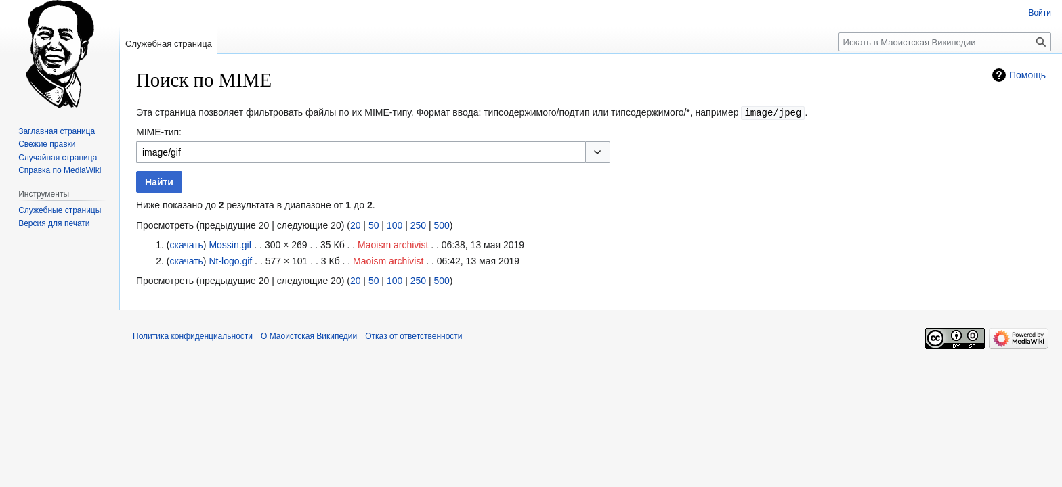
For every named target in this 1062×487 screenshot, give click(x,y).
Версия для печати (53, 223)
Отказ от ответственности (413, 335)
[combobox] (360, 151)
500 (441, 224)
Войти (1039, 13)
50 (373, 224)
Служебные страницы (59, 210)
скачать (186, 244)
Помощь (1027, 75)
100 (394, 224)
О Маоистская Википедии (309, 335)
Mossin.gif (230, 244)
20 (355, 224)
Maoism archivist (393, 244)
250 (418, 224)
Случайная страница (57, 157)
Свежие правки (46, 144)
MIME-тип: (159, 131)
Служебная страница (168, 44)
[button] (597, 151)
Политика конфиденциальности (193, 335)
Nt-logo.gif (230, 260)
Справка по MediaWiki (59, 170)
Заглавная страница (56, 131)
